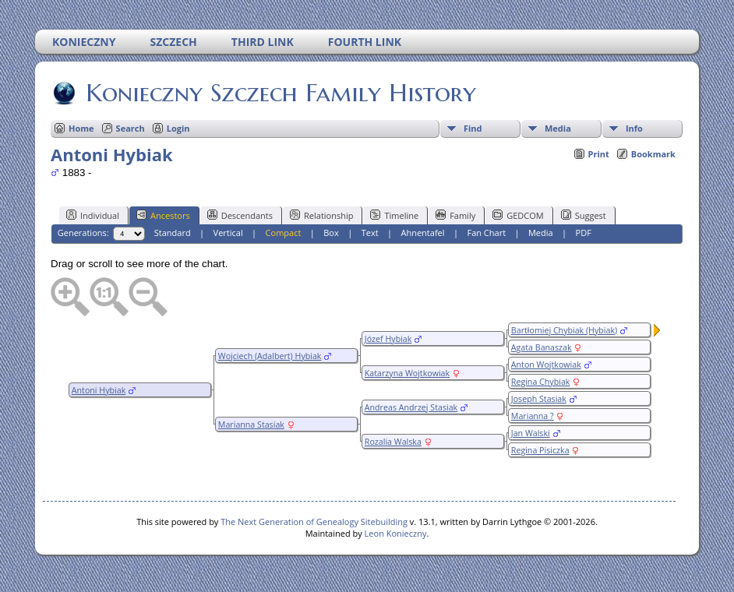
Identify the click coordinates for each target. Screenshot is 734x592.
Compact (284, 232)
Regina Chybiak (540, 381)
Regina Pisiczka (540, 450)
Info (634, 128)
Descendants (240, 215)
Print (598, 154)
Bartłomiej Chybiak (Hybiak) (564, 330)
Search (130, 128)
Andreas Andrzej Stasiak (411, 407)
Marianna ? (532, 416)
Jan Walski (530, 433)
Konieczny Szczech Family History (279, 92)
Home (81, 128)
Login (178, 128)
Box (330, 232)
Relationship (321, 215)
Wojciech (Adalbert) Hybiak (270, 356)
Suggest (583, 215)
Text (370, 232)
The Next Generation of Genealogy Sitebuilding (314, 521)
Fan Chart (486, 232)
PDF (583, 232)
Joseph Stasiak (538, 398)
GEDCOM (517, 215)
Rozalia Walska (393, 441)
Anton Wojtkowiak (546, 364)
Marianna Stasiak (251, 424)
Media (558, 128)
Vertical (228, 232)
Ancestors (163, 215)
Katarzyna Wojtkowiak (407, 373)
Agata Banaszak (541, 347)
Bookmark (653, 154)
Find (473, 128)
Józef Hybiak (388, 338)
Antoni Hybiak (98, 390)
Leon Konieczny (396, 533)
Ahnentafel (422, 232)
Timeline (394, 215)
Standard (172, 232)
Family (455, 215)
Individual (92, 215)
